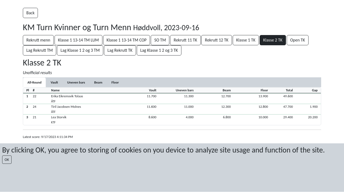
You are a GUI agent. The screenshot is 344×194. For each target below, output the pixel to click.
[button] (172, 98)
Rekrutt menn (38, 40)
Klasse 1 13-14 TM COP (127, 40)
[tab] (54, 82)
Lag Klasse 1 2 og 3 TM (80, 50)
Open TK (297, 40)
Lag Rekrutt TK (120, 50)
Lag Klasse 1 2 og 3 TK (159, 50)
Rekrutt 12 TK (216, 40)
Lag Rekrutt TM (39, 50)
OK (7, 159)
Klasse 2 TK (272, 40)
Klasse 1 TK (246, 40)
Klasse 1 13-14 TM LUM (78, 40)
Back (30, 12)
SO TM (160, 40)
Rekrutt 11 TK (185, 40)
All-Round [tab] (34, 82)
